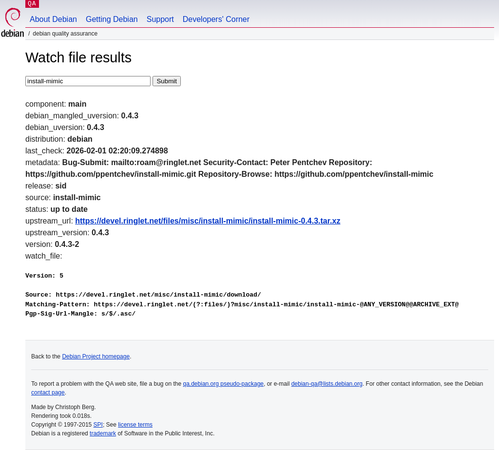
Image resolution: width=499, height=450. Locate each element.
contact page (48, 392)
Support (160, 19)
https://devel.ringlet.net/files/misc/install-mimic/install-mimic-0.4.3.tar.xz (207, 221)
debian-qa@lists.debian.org (327, 383)
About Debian (53, 19)
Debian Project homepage (96, 356)
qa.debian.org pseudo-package (223, 383)
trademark (103, 433)
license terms (135, 424)
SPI (98, 424)
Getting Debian (112, 19)
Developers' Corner (216, 19)
